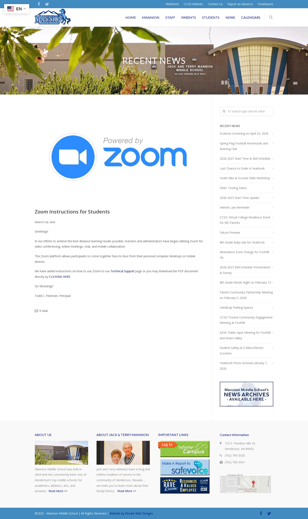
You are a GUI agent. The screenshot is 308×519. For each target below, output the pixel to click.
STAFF (170, 17)
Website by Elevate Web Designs (131, 513)
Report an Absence (240, 4)
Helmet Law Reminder (234, 207)
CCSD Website (193, 4)
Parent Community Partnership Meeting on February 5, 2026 (246, 295)
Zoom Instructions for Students (72, 211)
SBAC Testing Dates (233, 188)
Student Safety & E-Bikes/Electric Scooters (242, 350)
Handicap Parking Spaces (236, 307)
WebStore (172, 4)
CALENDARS (250, 17)
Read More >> (58, 491)
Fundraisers (265, 4)
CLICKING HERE (59, 277)
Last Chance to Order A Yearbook (242, 168)
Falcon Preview (230, 232)
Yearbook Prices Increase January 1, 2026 (243, 365)
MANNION (150, 17)
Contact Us (215, 4)
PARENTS (188, 17)
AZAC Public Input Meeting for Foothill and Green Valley (245, 335)
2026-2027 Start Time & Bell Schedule (245, 158)
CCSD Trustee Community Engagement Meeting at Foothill (246, 320)
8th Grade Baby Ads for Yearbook (242, 242)
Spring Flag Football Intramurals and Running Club (244, 146)
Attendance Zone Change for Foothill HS (244, 255)
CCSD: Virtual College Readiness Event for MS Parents (245, 220)
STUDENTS (210, 17)
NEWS (230, 17)
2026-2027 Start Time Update (239, 198)
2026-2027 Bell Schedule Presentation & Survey (245, 270)
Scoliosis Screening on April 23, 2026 (244, 133)
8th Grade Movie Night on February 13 (245, 282)
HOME (130, 17)
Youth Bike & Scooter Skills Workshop (245, 178)
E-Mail (41, 311)
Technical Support (122, 271)
